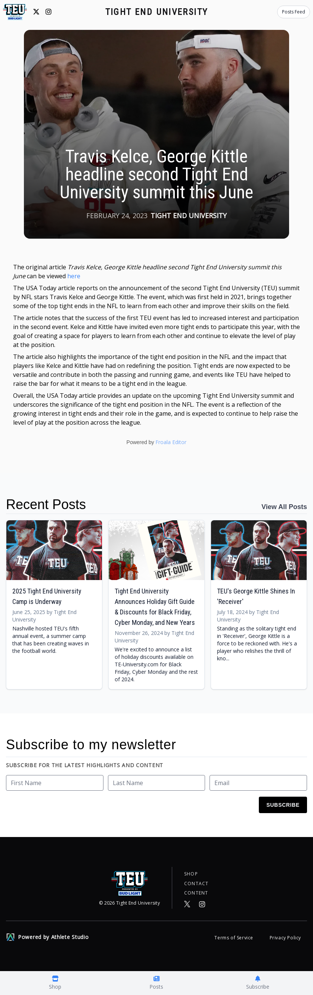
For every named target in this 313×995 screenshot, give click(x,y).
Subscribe (283, 805)
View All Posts (284, 507)
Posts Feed (293, 12)
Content (196, 892)
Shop (191, 871)
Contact (196, 882)
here (73, 276)
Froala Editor (170, 442)
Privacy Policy (285, 937)
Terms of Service (234, 937)
